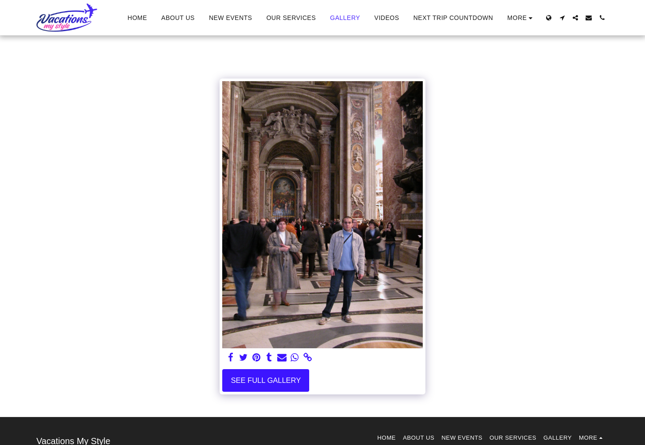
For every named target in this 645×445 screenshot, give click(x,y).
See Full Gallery (266, 380)
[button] (562, 18)
